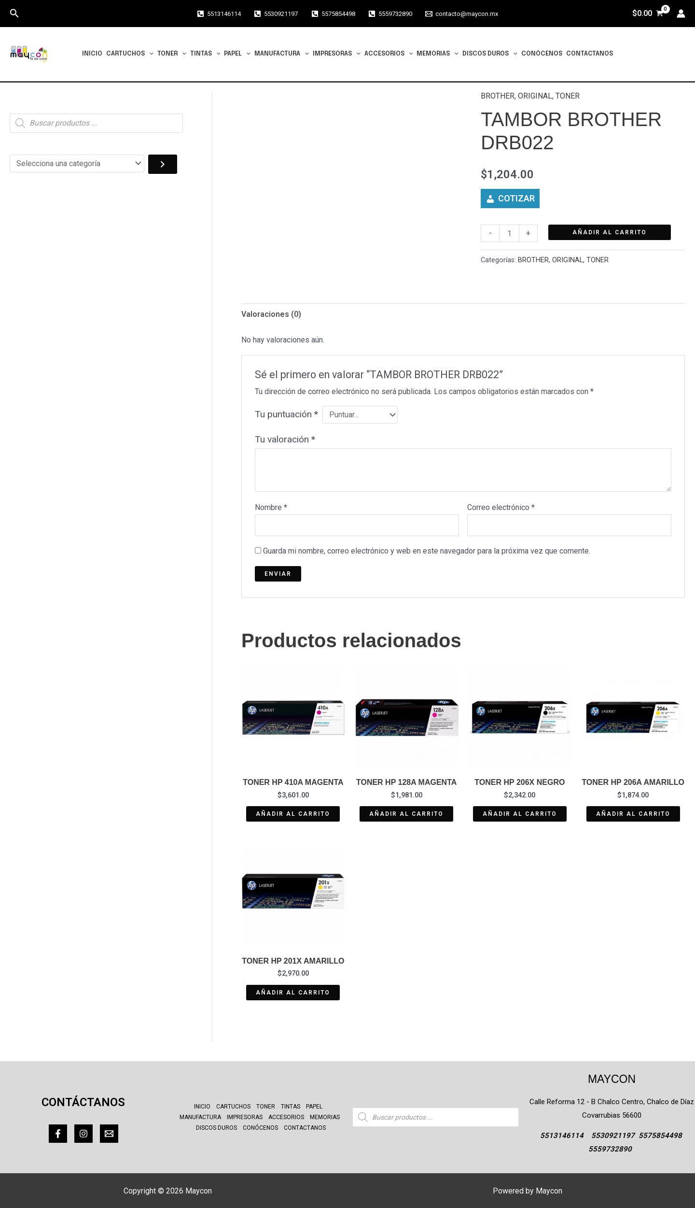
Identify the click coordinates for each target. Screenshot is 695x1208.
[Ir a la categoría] (162, 164)
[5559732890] (390, 13)
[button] (14, 13)
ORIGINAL (535, 95)
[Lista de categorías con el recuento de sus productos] (77, 163)
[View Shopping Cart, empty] (647, 13)
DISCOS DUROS (489, 54)
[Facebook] (58, 1133)
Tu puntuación (286, 414)
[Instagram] (83, 1133)
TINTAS (205, 54)
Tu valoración (285, 439)
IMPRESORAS (337, 54)
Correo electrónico (501, 507)
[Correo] (109, 1133)
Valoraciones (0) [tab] (271, 314)
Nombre (271, 507)
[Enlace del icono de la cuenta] (681, 13)
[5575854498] (332, 13)
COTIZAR (516, 198)
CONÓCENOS (541, 54)
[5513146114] (219, 13)
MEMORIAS (438, 54)
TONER (171, 54)
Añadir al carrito (609, 232)
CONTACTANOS (589, 54)
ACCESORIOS (388, 54)
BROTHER (497, 95)
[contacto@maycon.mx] (461, 13)
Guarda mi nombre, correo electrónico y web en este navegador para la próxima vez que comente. (426, 550)
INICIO (92, 54)
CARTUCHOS (129, 54)
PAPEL (237, 54)
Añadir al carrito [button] (293, 813)
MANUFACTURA (281, 54)
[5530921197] (275, 13)
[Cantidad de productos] (509, 233)
